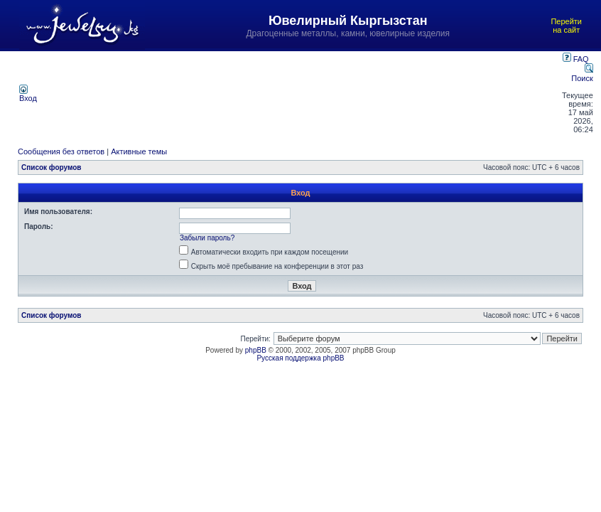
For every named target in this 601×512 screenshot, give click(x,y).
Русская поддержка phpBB (300, 358)
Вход (28, 94)
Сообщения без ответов (61, 151)
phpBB (255, 350)
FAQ (576, 59)
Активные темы (139, 151)
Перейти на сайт (566, 25)
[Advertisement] (300, 93)
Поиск (581, 73)
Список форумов (51, 167)
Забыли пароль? (207, 238)
